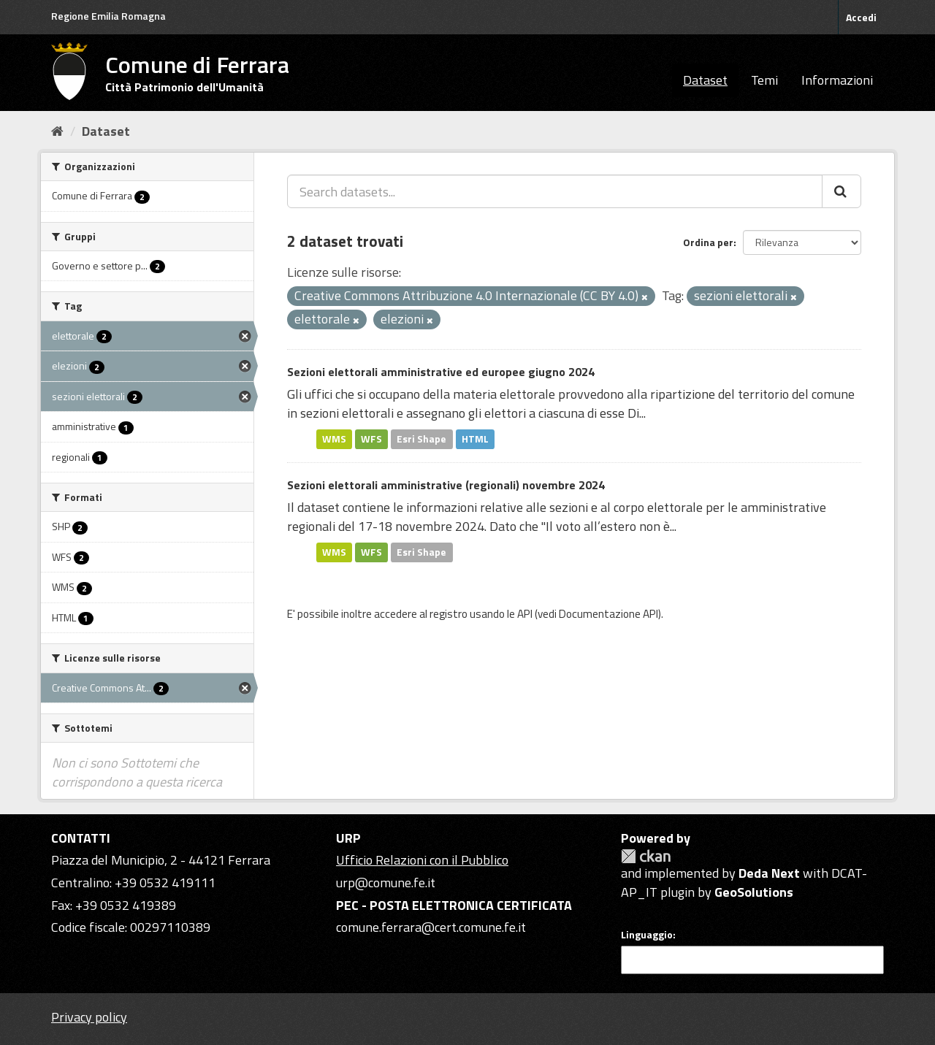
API (525, 613)
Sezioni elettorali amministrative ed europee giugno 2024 (441, 371)
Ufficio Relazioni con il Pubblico (422, 860)
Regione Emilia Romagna (108, 15)
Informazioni (837, 80)
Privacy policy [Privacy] (89, 1017)
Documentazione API (608, 613)
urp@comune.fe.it (385, 882)
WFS (371, 439)
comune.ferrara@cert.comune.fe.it (431, 927)
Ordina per (708, 242)
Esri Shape (421, 439)
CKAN (646, 856)
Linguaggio (647, 934)
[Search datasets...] (555, 191)
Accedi (861, 17)
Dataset (705, 80)
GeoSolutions (753, 892)
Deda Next (769, 873)
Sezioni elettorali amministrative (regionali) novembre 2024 (446, 485)
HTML (475, 439)
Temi (764, 80)
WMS (334, 439)
